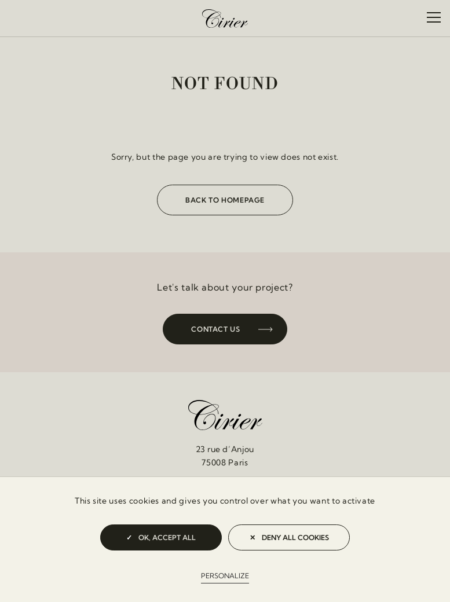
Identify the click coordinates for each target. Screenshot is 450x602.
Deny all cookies (289, 537)
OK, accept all (161, 537)
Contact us (215, 329)
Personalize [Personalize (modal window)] (225, 575)
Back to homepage (225, 200)
